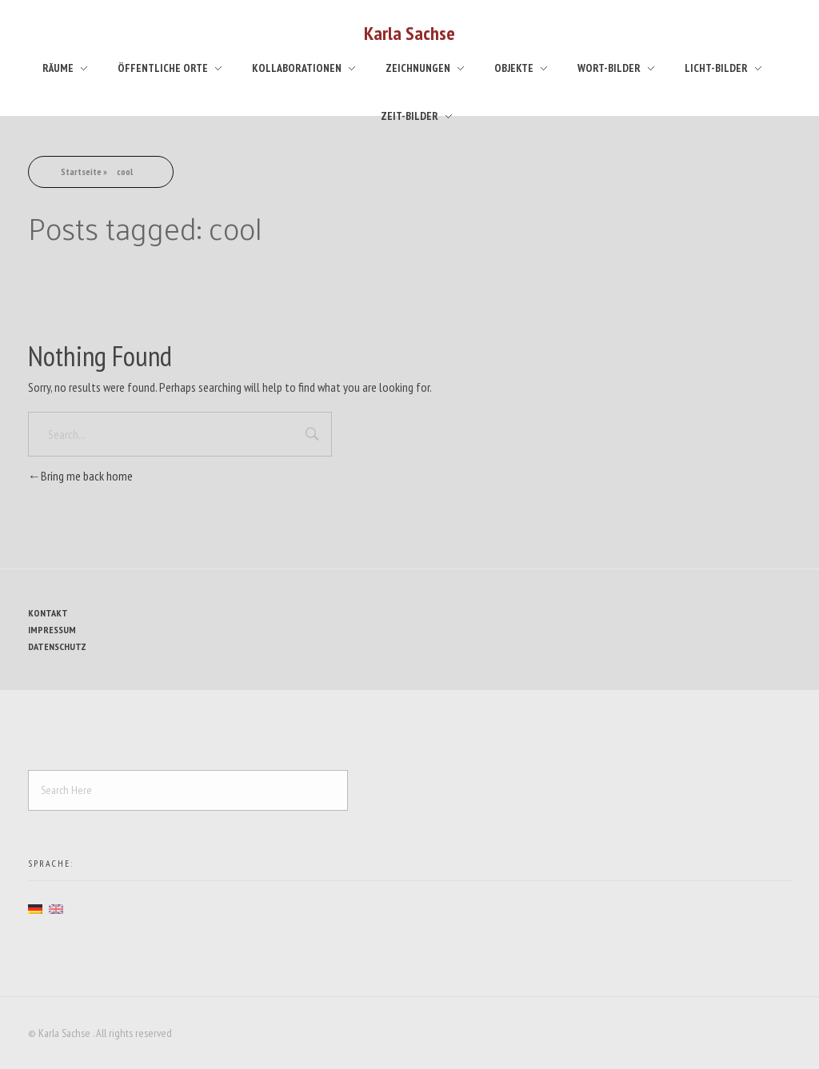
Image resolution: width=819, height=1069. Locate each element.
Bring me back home (80, 476)
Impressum (52, 630)
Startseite (81, 172)
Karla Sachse (409, 33)
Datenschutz (57, 646)
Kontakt (48, 613)
